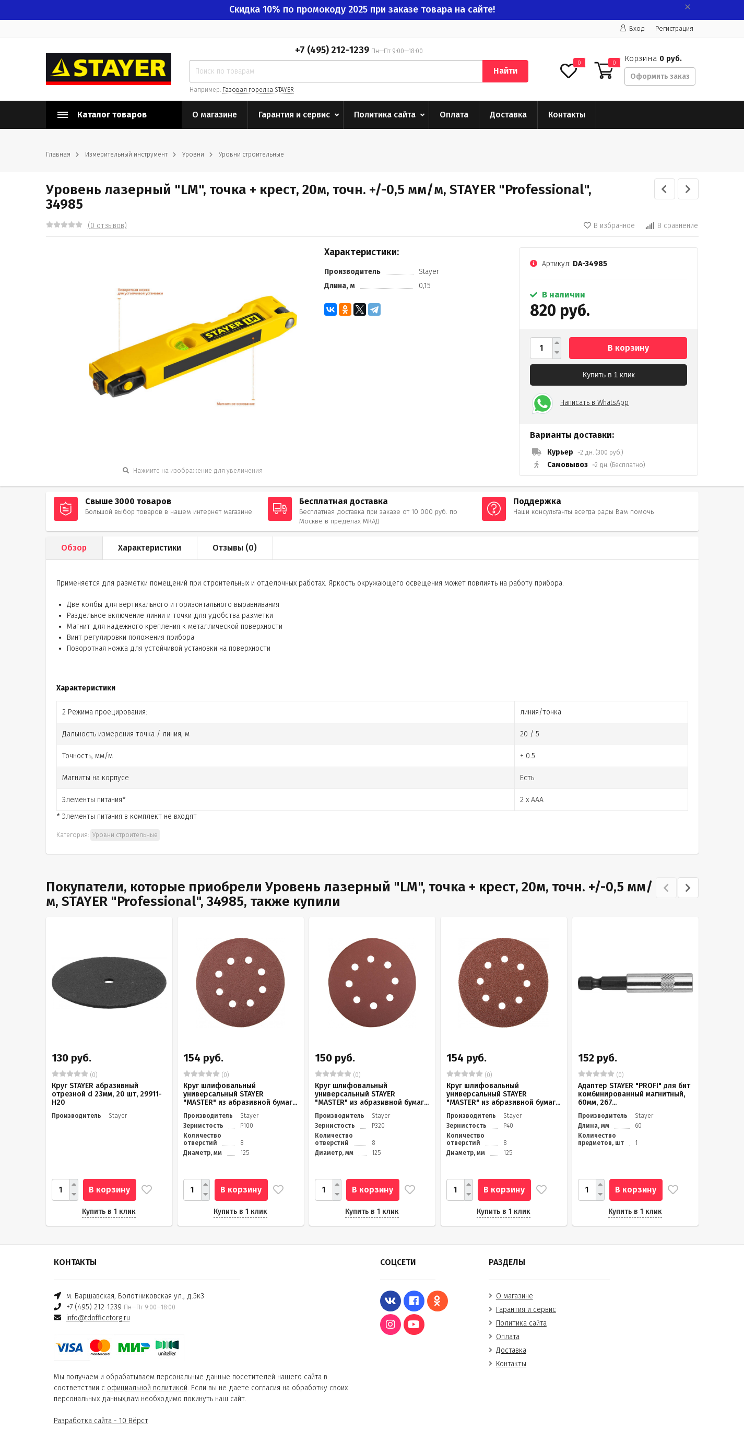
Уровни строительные (251, 154)
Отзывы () (234, 548)
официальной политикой (147, 1387)
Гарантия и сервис (294, 115)
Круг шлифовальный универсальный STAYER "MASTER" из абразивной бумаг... (240, 1094)
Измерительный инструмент (126, 154)
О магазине (214, 115)
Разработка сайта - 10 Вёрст (101, 1420)
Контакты (566, 115)
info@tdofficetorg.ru (98, 1318)
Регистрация (674, 28)
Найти (505, 71)
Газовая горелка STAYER (258, 89)
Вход (632, 28)
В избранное (609, 225)
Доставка (508, 115)
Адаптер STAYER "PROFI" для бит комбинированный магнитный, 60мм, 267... (634, 1094)
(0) (75, 1074)
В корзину (628, 348)
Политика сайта (385, 115)
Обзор (74, 548)
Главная (58, 154)
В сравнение (671, 225)
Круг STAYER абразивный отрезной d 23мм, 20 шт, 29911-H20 (107, 1094)
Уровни (193, 154)
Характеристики (149, 548)
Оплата (454, 115)
